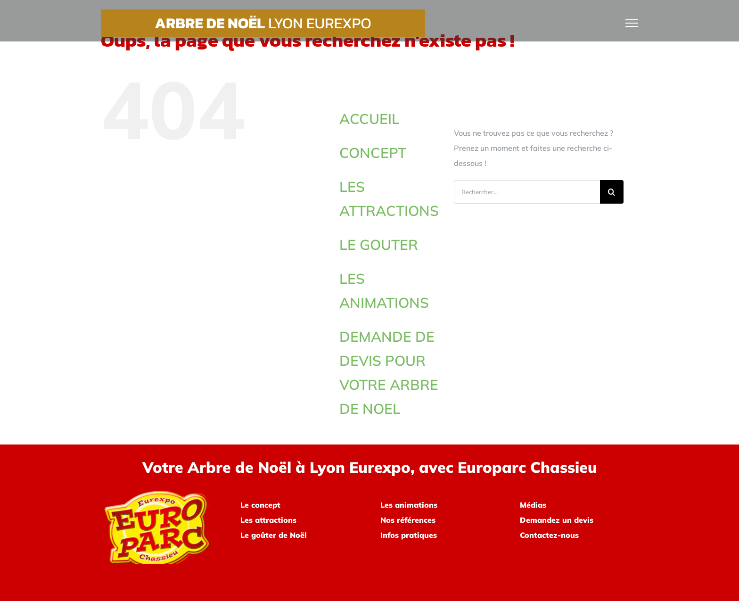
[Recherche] (612, 192)
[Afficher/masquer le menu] (632, 23)
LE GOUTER (378, 245)
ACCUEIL (369, 119)
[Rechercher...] (527, 192)
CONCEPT (372, 153)
